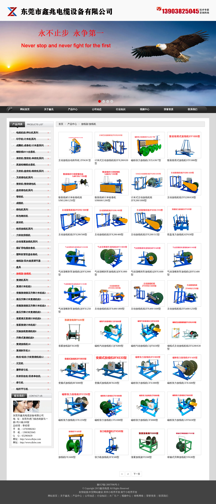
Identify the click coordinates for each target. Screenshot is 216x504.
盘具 (18, 267)
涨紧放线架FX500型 (141, 457)
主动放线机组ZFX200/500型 (72, 234)
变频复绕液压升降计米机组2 (31, 293)
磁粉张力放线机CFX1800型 (145, 383)
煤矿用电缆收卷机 (25, 248)
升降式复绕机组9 (25, 338)
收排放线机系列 (24, 229)
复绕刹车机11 (23, 350)
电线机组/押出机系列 (27, 132)
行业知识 (120, 109)
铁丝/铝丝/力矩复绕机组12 (30, 357)
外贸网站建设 (96, 492)
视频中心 (144, 109)
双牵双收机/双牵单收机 (28, 376)
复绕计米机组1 (24, 286)
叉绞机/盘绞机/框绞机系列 (30, 171)
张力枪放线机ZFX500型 (107, 457)
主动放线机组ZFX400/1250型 (182, 308)
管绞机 (19, 196)
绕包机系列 (22, 209)
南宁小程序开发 (129, 492)
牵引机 (19, 382)
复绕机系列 (22, 280)
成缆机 (19, 203)
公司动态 (96, 109)
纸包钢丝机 (22, 216)
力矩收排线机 (23, 235)
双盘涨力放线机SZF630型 (180, 234)
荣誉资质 (168, 109)
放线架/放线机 (23, 273)
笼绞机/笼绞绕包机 (26, 184)
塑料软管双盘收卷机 (26, 254)
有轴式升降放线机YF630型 (181, 457)
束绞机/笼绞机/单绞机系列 (30, 158)
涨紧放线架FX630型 (68, 346)
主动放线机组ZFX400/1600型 (146, 308)
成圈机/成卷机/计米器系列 (30, 145)
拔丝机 (19, 222)
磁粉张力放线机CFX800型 (144, 420)
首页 (61, 124)
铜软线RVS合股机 (25, 152)
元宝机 (19, 363)
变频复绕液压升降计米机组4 (31, 305)
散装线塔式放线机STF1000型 (182, 160)
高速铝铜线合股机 (25, 164)
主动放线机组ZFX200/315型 (145, 234)
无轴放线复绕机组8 (26, 331)
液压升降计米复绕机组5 (28, 312)
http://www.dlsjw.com (30, 439)
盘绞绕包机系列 (24, 190)
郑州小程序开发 (112, 492)
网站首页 (25, 109)
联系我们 (192, 109)
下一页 (136, 474)
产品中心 (72, 109)
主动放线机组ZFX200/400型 (109, 234)
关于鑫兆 (48, 109)
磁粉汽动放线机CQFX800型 (109, 346)
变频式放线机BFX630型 (107, 383)
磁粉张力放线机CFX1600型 (181, 383)
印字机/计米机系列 (26, 139)
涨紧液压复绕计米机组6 (28, 318)
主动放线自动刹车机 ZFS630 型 (74, 160)
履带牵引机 (22, 370)
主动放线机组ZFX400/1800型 (110, 308)
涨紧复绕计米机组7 (26, 325)
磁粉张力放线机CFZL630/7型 (146, 160)
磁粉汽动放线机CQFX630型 (145, 346)
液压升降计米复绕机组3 (28, 299)
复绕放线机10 (23, 344)
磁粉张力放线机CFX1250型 (72, 420)
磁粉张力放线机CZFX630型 (181, 420)
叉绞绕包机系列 (24, 177)
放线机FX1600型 (67, 457)
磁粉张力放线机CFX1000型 (109, 420)
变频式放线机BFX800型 (70, 383)
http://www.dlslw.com (30, 442)
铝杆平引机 (22, 389)
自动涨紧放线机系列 (26, 241)
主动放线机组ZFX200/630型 (181, 197)
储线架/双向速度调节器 (28, 261)
